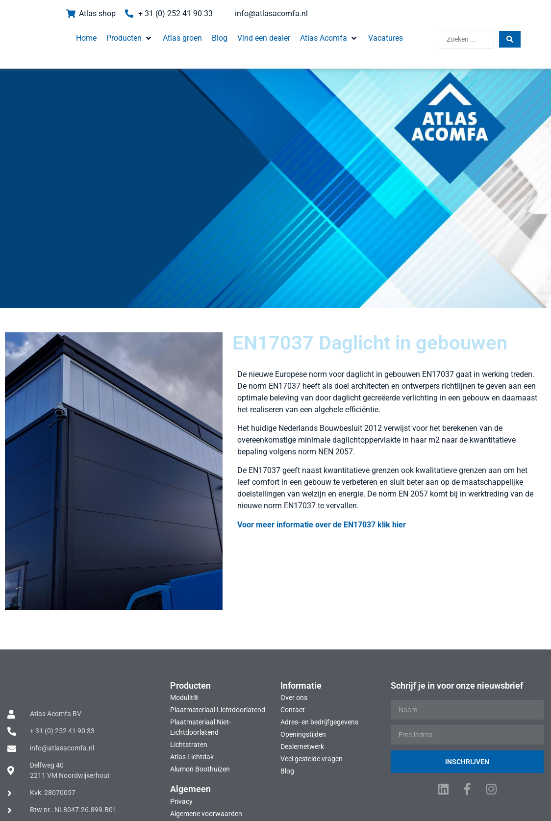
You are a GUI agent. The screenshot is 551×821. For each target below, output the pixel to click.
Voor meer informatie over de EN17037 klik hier (278, 507)
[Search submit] (530, 34)
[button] (112, 33)
